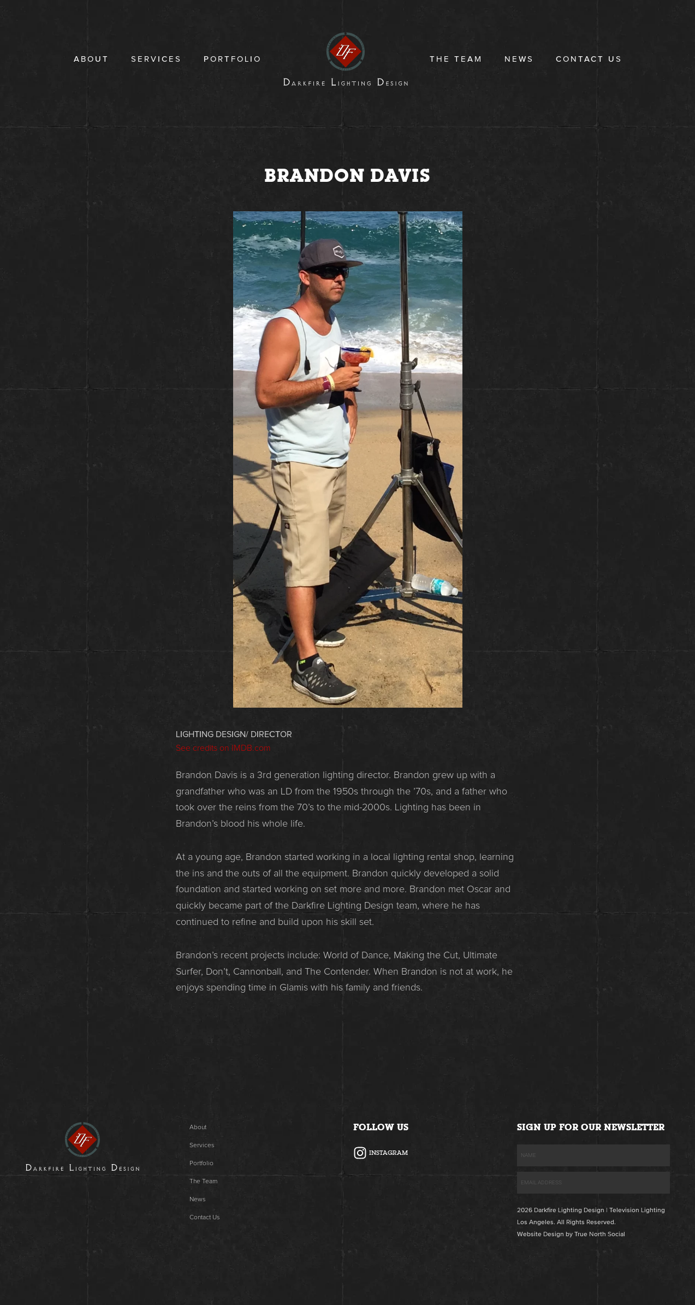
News (519, 59)
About (91, 59)
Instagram (388, 1152)
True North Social (599, 1234)
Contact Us (589, 59)
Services (156, 59)
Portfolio (233, 59)
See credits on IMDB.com (223, 748)
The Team (456, 59)
